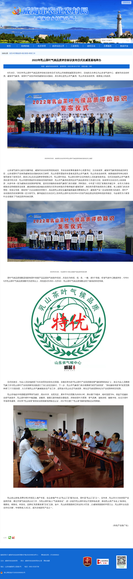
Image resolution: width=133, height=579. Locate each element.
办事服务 (108, 46)
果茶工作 (32, 53)
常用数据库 (17, 53)
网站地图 (47, 561)
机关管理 (42, 46)
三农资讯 (75, 46)
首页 (9, 46)
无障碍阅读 (126, 2)
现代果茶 (25, 53)
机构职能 (25, 46)
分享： (5, 538)
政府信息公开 (58, 46)
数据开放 (124, 46)
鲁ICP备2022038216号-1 (29, 555)
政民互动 (91, 46)
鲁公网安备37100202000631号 (13, 572)
